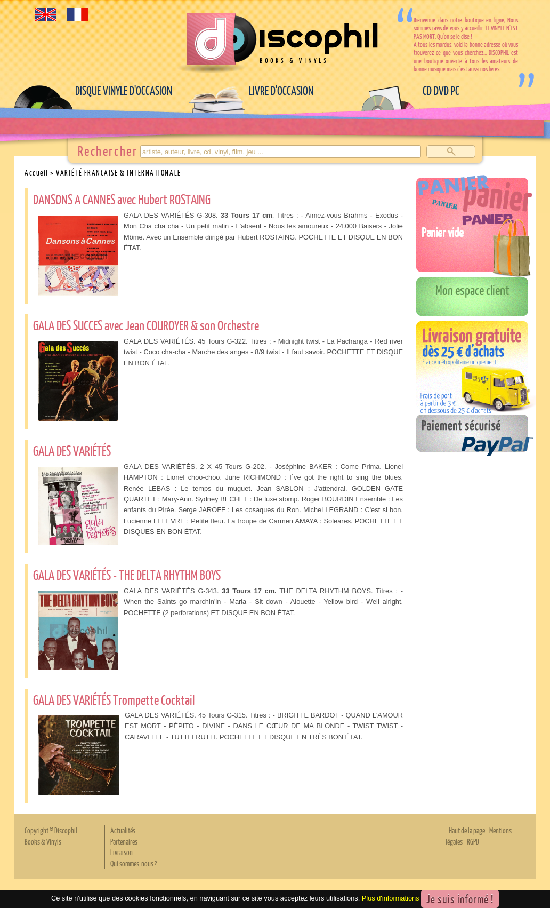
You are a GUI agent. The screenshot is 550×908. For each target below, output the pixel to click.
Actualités (122, 830)
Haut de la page (467, 830)
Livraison (121, 852)
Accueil (36, 172)
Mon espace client (472, 290)
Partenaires (124, 841)
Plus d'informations (390, 899)
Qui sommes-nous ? (133, 863)
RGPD (473, 841)
